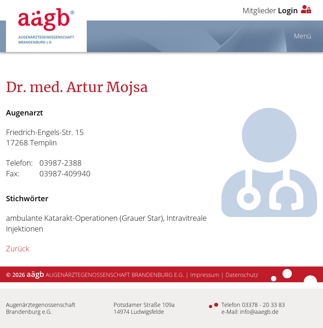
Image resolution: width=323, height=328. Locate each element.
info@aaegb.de (259, 311)
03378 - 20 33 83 (263, 304)
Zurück (17, 248)
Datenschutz (242, 274)
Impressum (204, 274)
